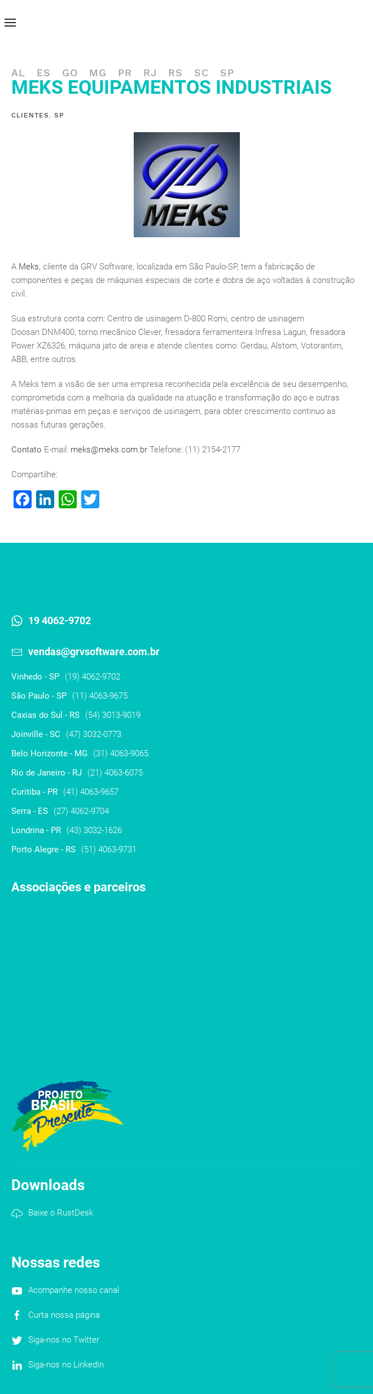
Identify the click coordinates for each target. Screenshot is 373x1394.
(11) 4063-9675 (100, 696)
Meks (29, 267)
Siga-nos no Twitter (63, 1340)
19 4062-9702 (59, 620)
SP (227, 73)
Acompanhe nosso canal (73, 1290)
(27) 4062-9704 (81, 811)
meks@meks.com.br (109, 450)
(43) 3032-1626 (94, 830)
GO (70, 73)
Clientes (30, 115)
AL (18, 73)
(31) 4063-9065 (120, 753)
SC (201, 73)
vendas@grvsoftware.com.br (94, 651)
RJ (150, 73)
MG (98, 73)
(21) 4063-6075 (115, 773)
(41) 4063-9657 (91, 792)
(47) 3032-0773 (93, 734)
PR (125, 73)
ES (44, 73)
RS (175, 73)
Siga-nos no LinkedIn (66, 1365)
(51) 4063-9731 (109, 849)
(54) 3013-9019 (113, 715)
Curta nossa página (64, 1315)
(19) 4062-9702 (92, 677)
